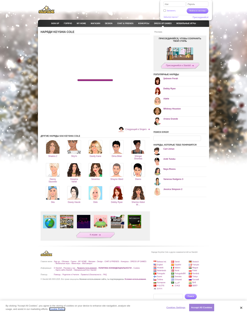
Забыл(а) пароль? (171, 17)
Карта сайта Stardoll (64, 270)
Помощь (57, 275)
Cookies (136, 268)
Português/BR (180, 273)
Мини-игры (75, 263)
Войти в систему (197, 11)
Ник (166, 4)
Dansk (177, 262)
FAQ (105, 275)
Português (161, 273)
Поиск (191, 296)
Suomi (159, 277)
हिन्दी (194, 283)
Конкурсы (125, 261)
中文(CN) (160, 286)
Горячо (73, 261)
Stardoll (46, 9)
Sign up (57, 261)
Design (100, 261)
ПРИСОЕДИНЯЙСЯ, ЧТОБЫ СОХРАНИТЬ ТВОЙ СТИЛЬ (180, 39)
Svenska (178, 277)
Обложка (65, 261)
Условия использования (135, 279)
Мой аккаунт (87, 263)
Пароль (191, 4)
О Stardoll (58, 268)
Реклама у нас (69, 268)
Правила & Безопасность (91, 275)
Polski (194, 270)
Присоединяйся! (200, 17)
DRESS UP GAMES (138, 261)
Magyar (195, 268)
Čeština (160, 280)
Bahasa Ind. (161, 262)
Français (195, 265)
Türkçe (195, 277)
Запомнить (171, 11)
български (161, 283)
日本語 (177, 286)
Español (178, 265)
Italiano (177, 268)
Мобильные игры (63, 263)
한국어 (159, 289)
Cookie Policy (57, 309)
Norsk (177, 270)
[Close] (241, 307)
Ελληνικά (178, 280)
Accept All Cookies (201, 307)
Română (195, 273)
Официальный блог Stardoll (85, 270)
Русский (195, 280)
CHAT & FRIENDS (111, 261)
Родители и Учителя (70, 275)
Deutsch (195, 262)
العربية (177, 283)
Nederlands (161, 270)
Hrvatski (160, 268)
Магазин (92, 261)
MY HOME (82, 261)
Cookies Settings (175, 307)
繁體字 (195, 286)
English (160, 265)
